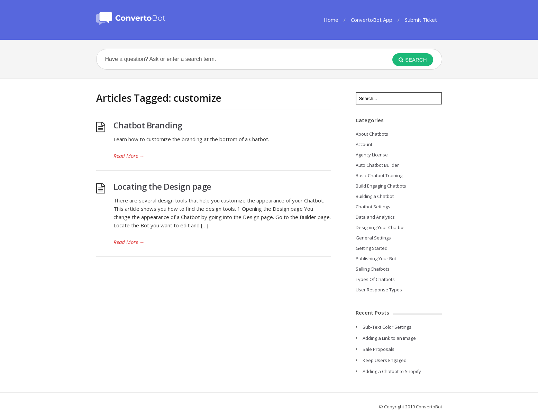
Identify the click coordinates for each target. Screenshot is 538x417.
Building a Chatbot (375, 196)
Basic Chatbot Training (379, 175)
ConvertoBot (429, 407)
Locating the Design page (162, 186)
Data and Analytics (375, 217)
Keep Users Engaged (385, 360)
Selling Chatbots (373, 269)
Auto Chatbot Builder (377, 165)
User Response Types (379, 290)
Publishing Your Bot (376, 258)
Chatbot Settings (373, 206)
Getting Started (371, 248)
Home (330, 19)
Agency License (372, 155)
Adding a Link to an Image (389, 338)
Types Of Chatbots (375, 279)
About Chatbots (372, 134)
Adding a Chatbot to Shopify (392, 371)
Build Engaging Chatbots (381, 186)
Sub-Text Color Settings (387, 327)
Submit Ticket (421, 19)
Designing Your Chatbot (380, 227)
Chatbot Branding (147, 125)
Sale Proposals (378, 349)
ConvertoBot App (371, 19)
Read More (129, 155)
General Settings (373, 238)
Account (364, 144)
